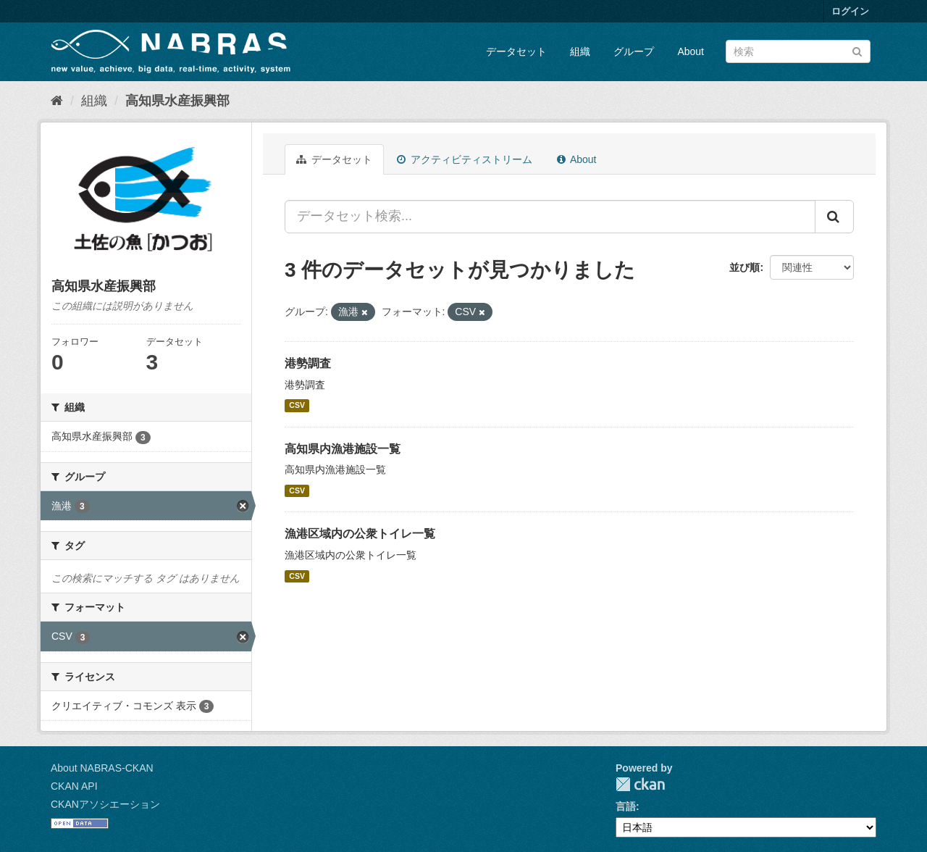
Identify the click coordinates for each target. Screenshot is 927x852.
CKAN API (74, 786)
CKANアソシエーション (105, 804)
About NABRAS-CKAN (102, 768)
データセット (516, 51)
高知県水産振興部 (177, 100)
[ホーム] (57, 100)
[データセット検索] (798, 51)
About (690, 51)
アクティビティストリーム (464, 159)
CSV (297, 405)
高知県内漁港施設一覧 (342, 449)
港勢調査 (308, 363)
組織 (580, 51)
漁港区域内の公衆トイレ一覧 (360, 533)
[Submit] (857, 50)
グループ (633, 51)
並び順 (744, 267)
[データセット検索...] (550, 216)
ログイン (850, 11)
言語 (626, 806)
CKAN (640, 784)
